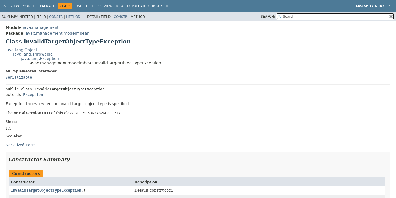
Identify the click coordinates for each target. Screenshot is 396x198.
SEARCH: (268, 16)
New (120, 6)
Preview (104, 6)
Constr (56, 17)
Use (78, 6)
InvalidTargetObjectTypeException (46, 190)
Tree (90, 6)
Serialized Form (21, 145)
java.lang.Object (21, 50)
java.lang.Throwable (33, 54)
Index (157, 6)
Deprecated (138, 6)
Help (170, 6)
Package (47, 6)
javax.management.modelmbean (57, 33)
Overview (10, 6)
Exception (33, 94)
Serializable (19, 77)
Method (73, 17)
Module (30, 6)
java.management (41, 27)
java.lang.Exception (40, 58)
